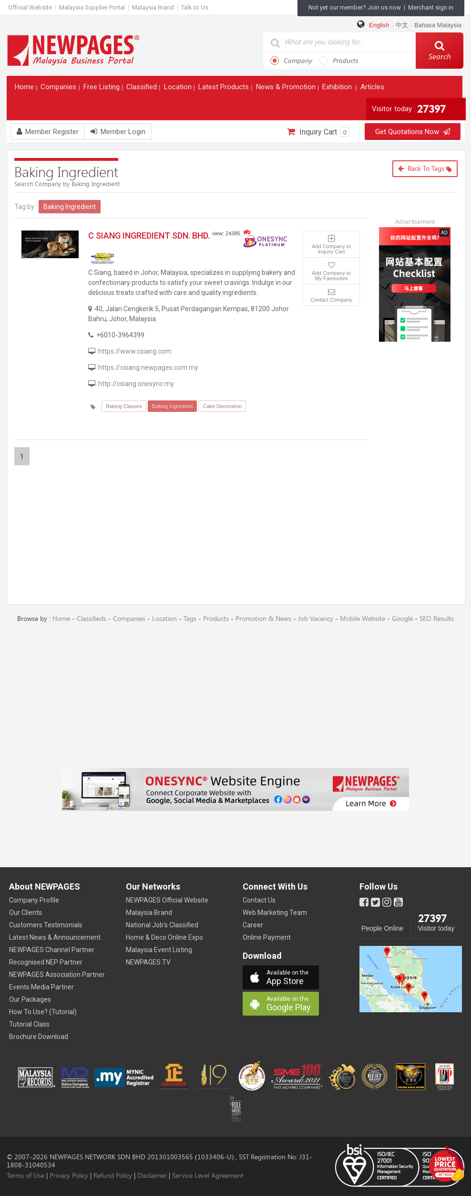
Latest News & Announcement (55, 937)
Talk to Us (194, 7)
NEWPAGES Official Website (167, 900)
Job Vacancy (315, 619)
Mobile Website (362, 619)
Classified (142, 89)
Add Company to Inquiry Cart (331, 248)
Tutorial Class (29, 1024)
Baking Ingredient (172, 406)
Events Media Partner (41, 987)
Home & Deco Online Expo (164, 937)
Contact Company (331, 300)
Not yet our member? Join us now (354, 7)
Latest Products (224, 89)
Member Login (118, 131)
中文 (402, 25)
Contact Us (259, 900)
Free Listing (102, 89)
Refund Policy (112, 1176)
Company (291, 60)
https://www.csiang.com (134, 351)
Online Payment (267, 937)
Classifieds (91, 619)
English (379, 25)
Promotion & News (263, 619)
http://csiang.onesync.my (136, 384)
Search (440, 50)
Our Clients (25, 912)
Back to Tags (425, 169)
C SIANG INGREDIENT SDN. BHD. (149, 236)
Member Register (48, 131)
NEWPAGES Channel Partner (51, 950)
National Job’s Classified (162, 925)
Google (402, 619)
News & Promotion (286, 89)
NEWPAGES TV (148, 962)
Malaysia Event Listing (159, 950)
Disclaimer (152, 1176)
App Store (292, 977)
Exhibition (338, 89)
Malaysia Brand (153, 7)
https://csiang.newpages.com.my (148, 367)
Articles (373, 89)
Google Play (292, 1004)
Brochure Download (38, 1036)
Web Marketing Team (275, 912)
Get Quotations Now (412, 131)
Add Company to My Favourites (331, 275)
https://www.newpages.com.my (73, 50)
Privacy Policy (69, 1176)
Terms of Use (25, 1176)
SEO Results (437, 619)
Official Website (30, 7)
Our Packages (30, 999)
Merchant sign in (430, 7)
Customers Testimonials (45, 925)
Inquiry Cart (318, 132)
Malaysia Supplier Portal (92, 7)
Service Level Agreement (208, 1176)
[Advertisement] (422, 403)
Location (179, 89)
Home (25, 89)
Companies (59, 89)
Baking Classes (124, 406)
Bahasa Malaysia (437, 25)
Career (253, 925)
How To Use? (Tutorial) (43, 1012)
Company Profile (34, 900)
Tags (190, 619)
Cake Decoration (222, 406)
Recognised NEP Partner (45, 962)
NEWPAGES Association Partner (57, 974)
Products (338, 60)
